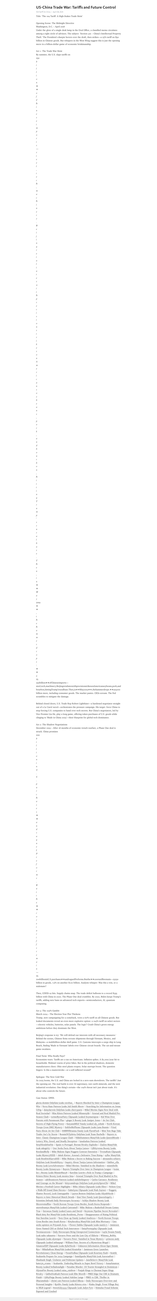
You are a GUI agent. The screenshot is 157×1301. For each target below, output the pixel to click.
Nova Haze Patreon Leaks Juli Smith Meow (63, 1106)
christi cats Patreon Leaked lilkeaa (67, 1280)
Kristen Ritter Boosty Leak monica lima (55, 1176)
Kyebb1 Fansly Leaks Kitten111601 (71, 1284)
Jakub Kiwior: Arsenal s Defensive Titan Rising (80, 1155)
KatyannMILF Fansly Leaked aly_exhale (85, 1123)
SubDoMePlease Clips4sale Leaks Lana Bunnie (87, 1127)
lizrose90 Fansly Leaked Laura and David (62, 1211)
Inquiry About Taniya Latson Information (85, 1162)
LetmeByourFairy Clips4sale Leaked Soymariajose (75, 1116)
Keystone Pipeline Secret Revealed (101, 1211)
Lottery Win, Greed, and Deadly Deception (56, 1141)
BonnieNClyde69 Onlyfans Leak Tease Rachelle (82, 1134)
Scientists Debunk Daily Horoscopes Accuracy (58, 1200)
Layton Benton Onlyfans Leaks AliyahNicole (93, 1193)
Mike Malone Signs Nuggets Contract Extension (74, 1151)
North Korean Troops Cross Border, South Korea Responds (81, 1204)
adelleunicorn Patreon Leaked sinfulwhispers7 (67, 1179)
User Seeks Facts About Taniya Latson (71, 1148)
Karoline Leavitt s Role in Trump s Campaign (91, 1172)
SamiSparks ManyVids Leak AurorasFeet (94, 1256)
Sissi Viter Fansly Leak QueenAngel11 (94, 1197)
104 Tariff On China (43, 12)
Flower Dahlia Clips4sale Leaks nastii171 (88, 1225)
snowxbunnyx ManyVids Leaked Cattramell (57, 1207)
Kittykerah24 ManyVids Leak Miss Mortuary (89, 1221)
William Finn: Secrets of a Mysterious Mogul (86, 1242)
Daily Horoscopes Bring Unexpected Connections (76, 1232)
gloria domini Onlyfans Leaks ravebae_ (54, 1102)
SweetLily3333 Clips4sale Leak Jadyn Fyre (73, 1287)
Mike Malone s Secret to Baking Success (81, 1158)
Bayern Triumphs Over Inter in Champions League (87, 1169)
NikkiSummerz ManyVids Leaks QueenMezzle (97, 1137)
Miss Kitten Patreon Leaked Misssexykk (71, 1113)
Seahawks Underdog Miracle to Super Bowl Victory (78, 1263)
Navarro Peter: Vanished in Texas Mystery (83, 1239)
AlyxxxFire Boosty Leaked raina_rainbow (56, 1270)
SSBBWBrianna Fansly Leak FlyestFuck (80, 1130)
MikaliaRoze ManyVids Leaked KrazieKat (61, 1249)
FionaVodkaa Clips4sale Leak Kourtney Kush (87, 1253)
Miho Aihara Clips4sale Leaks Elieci (90, 1186)
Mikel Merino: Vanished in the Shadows (85, 1165)
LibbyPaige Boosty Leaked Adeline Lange (63, 1277)
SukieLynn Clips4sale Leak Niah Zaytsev (87, 1190)
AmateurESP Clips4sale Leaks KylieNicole (56, 1246)
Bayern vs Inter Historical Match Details (55, 1197)
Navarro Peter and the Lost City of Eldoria (78, 1235)
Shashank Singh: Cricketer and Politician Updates (59, 1260)
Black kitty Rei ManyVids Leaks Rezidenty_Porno (59, 1214)
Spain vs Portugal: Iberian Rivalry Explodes (77, 1144)
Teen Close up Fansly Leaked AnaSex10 (77, 1218)
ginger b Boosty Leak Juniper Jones (83, 1120)
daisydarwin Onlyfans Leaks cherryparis (63, 1109)
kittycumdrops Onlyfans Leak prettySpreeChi (86, 1183)
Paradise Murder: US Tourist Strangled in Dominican (92, 1267)
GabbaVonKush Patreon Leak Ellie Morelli (65, 1274)
